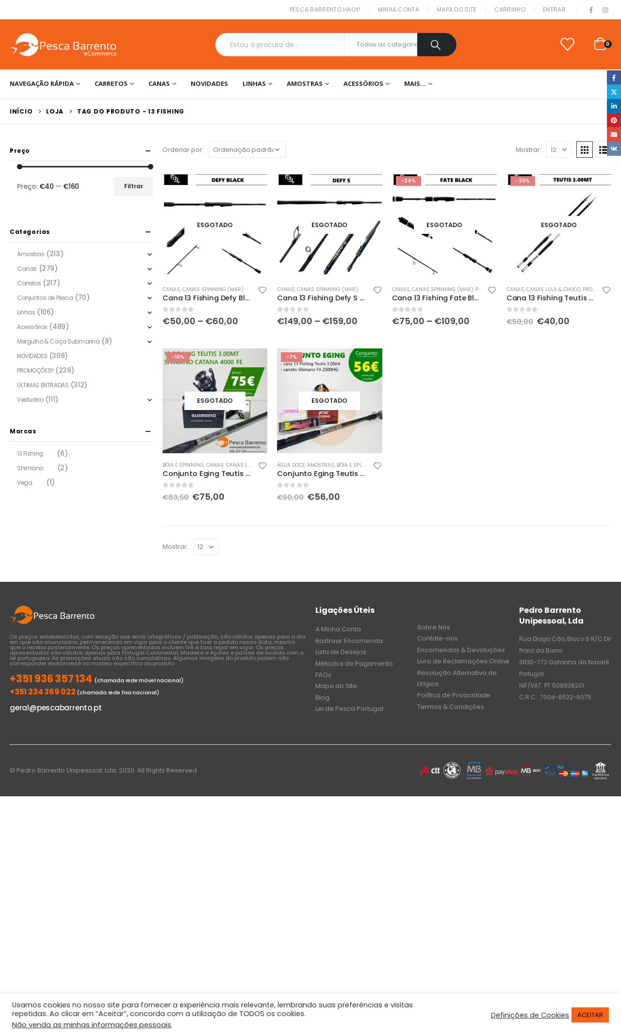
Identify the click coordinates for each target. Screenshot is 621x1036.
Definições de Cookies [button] (530, 1015)
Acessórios (363, 83)
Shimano (30, 468)
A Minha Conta (338, 629)
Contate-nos (437, 638)
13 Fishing (30, 453)
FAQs (323, 674)
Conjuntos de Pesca (45, 298)
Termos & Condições (450, 706)
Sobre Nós (433, 627)
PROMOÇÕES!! (35, 370)
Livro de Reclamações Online (463, 661)
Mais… (415, 83)
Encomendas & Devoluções (461, 650)
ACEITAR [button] (590, 1015)
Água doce (291, 465)
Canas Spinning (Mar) (213, 289)
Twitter (614, 91)
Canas (159, 83)
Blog (322, 697)
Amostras (305, 83)
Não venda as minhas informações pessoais (91, 1025)
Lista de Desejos (340, 652)
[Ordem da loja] (247, 149)
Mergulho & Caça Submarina (58, 341)
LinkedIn (614, 106)
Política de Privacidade (453, 695)
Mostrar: (528, 149)
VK (614, 148)
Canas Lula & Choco (553, 289)
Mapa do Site (457, 9)
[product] (215, 224)
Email (614, 134)
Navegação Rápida (42, 83)
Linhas (254, 83)
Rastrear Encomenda (349, 640)
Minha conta (398, 9)
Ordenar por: (183, 149)
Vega (24, 482)
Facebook (614, 77)
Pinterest (614, 120)
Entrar (554, 9)
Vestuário (30, 399)
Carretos (111, 83)
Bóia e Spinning (183, 465)
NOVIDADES (209, 83)
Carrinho (509, 9)
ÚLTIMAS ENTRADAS (42, 385)
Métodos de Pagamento (354, 663)
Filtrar (133, 186)
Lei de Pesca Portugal (349, 708)
